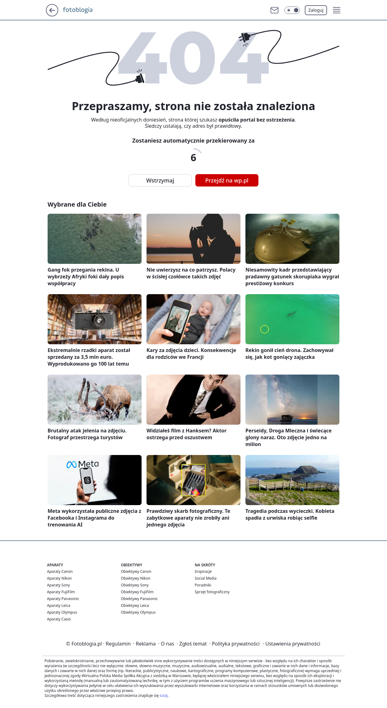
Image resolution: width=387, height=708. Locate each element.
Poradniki (203, 585)
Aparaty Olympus (62, 612)
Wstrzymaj (160, 180)
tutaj (163, 695)
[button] (292, 10)
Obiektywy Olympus (138, 612)
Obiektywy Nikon (135, 578)
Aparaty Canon (60, 571)
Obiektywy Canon (136, 571)
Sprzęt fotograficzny (212, 591)
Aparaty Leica (58, 605)
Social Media (206, 578)
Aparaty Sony (58, 585)
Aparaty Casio (59, 619)
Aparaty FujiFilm (61, 591)
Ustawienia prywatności (291, 643)
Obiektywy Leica (135, 605)
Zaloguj (316, 10)
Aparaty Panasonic (63, 598)
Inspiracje (203, 571)
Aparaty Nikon (59, 578)
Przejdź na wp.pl (227, 180)
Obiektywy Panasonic (139, 598)
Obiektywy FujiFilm (137, 591)
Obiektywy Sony (135, 585)
